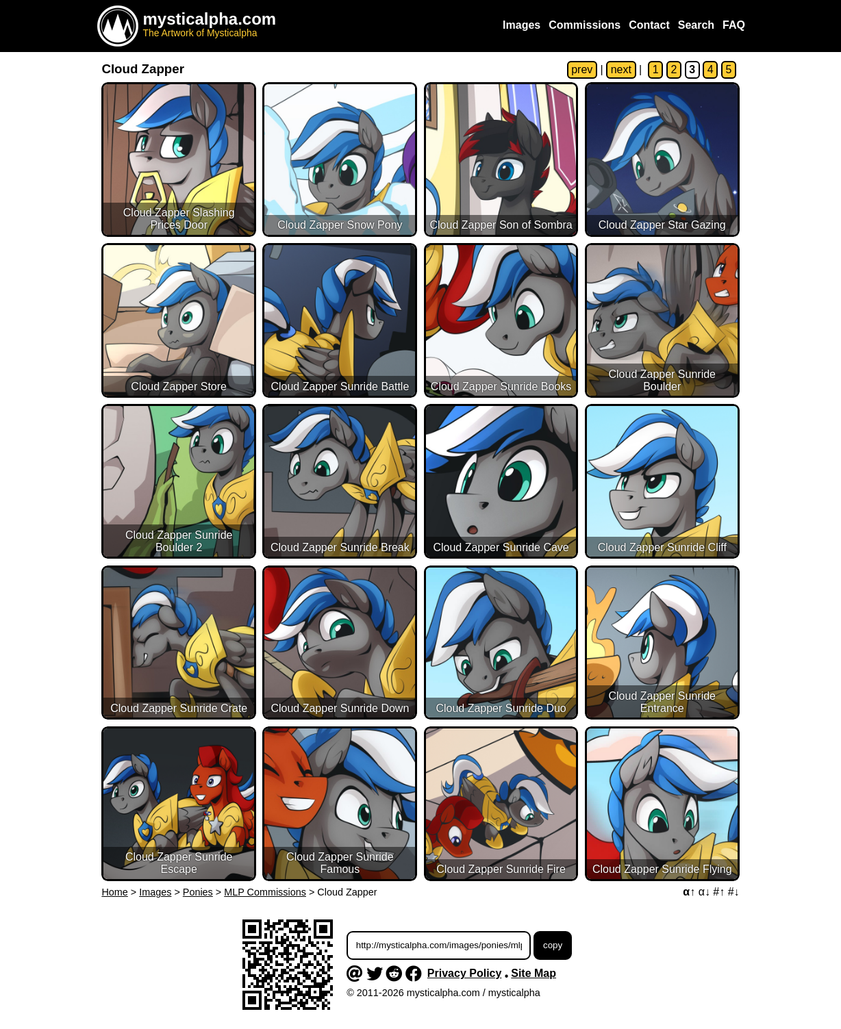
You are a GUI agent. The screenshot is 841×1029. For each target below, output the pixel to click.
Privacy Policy (464, 973)
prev (581, 69)
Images (155, 892)
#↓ (734, 892)
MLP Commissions (265, 892)
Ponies (198, 892)
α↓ (704, 892)
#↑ (719, 892)
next (621, 69)
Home (114, 892)
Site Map (533, 973)
